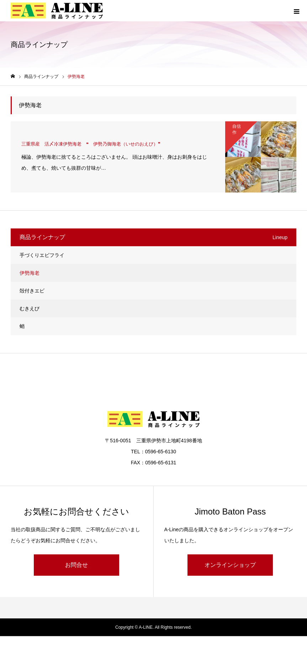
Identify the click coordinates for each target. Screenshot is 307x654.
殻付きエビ (32, 291)
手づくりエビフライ (42, 255)
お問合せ (76, 565)
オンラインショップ (230, 565)
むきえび (29, 308)
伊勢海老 (29, 273)
